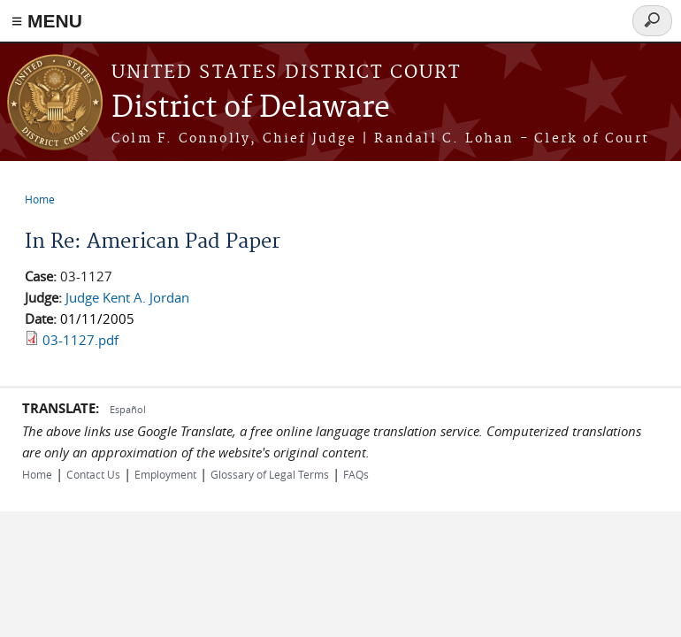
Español (128, 409)
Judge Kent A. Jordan (127, 297)
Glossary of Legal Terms (269, 474)
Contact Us (93, 474)
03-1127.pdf (80, 340)
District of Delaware (250, 108)
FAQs (356, 474)
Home (40, 199)
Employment (165, 474)
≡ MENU (46, 21)
